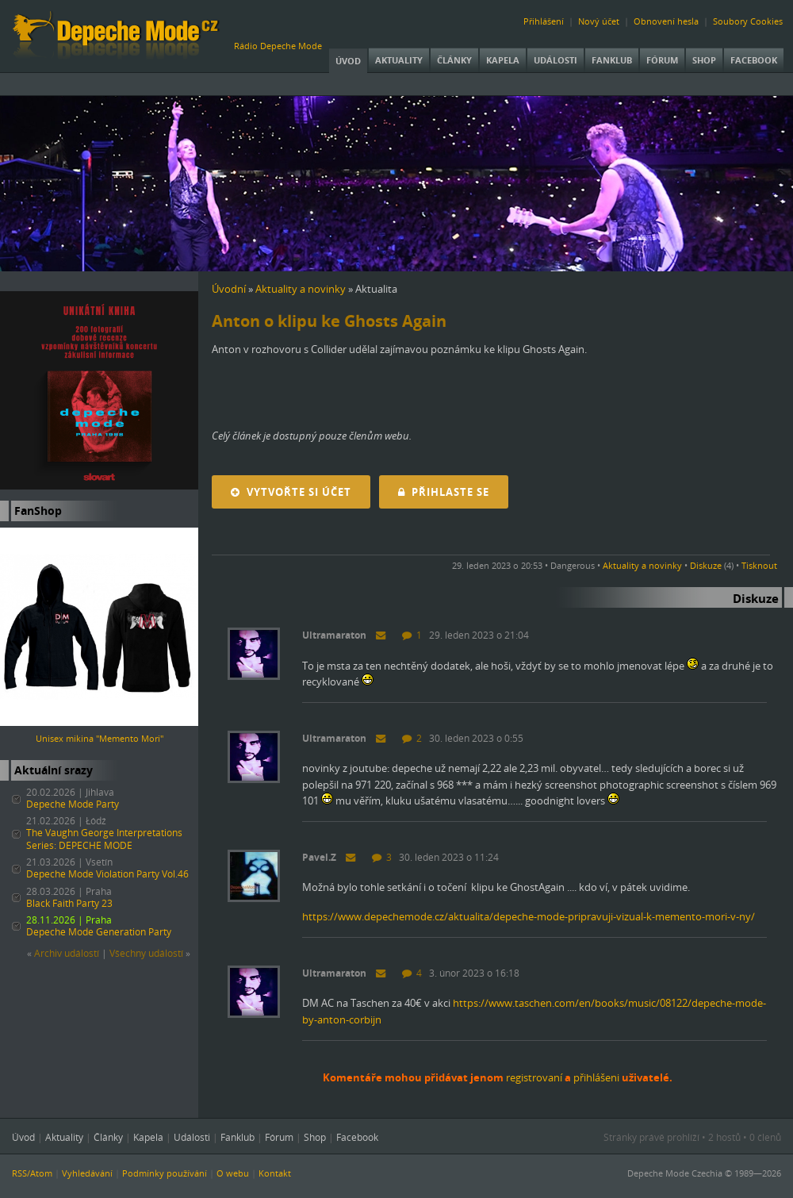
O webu (232, 1173)
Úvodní (229, 289)
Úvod (348, 61)
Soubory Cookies (748, 21)
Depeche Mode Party (72, 804)
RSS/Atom (32, 1173)
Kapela (502, 60)
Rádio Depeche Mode (278, 46)
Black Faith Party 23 (69, 903)
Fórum (662, 60)
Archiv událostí (66, 953)
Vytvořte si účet (291, 492)
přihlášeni (596, 1077)
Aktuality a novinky (300, 289)
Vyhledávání (87, 1173)
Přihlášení (543, 21)
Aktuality (399, 60)
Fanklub (612, 60)
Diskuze (706, 565)
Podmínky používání (164, 1173)
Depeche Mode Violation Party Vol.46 (107, 874)
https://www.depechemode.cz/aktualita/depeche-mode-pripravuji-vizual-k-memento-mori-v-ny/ (528, 916)
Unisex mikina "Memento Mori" (99, 738)
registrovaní (534, 1077)
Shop (704, 60)
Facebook (753, 60)
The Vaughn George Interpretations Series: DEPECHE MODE (104, 839)
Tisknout (759, 565)
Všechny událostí (146, 953)
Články (454, 60)
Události (555, 60)
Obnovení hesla (666, 21)
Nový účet (598, 21)
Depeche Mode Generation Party (98, 932)
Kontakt (275, 1173)
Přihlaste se (443, 492)
